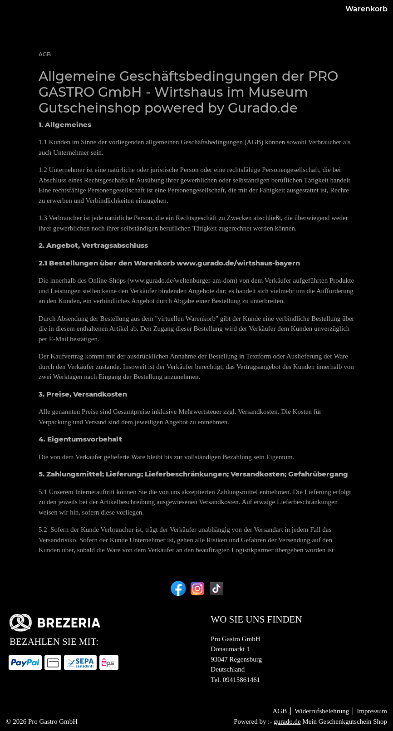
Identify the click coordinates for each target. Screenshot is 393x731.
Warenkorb (357, 26)
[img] (26, 26)
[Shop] (192, 26)
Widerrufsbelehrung (322, 711)
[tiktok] (215, 588)
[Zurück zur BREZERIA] (265, 26)
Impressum (372, 711)
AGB (279, 711)
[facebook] (177, 588)
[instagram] (196, 588)
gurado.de (287, 721)
